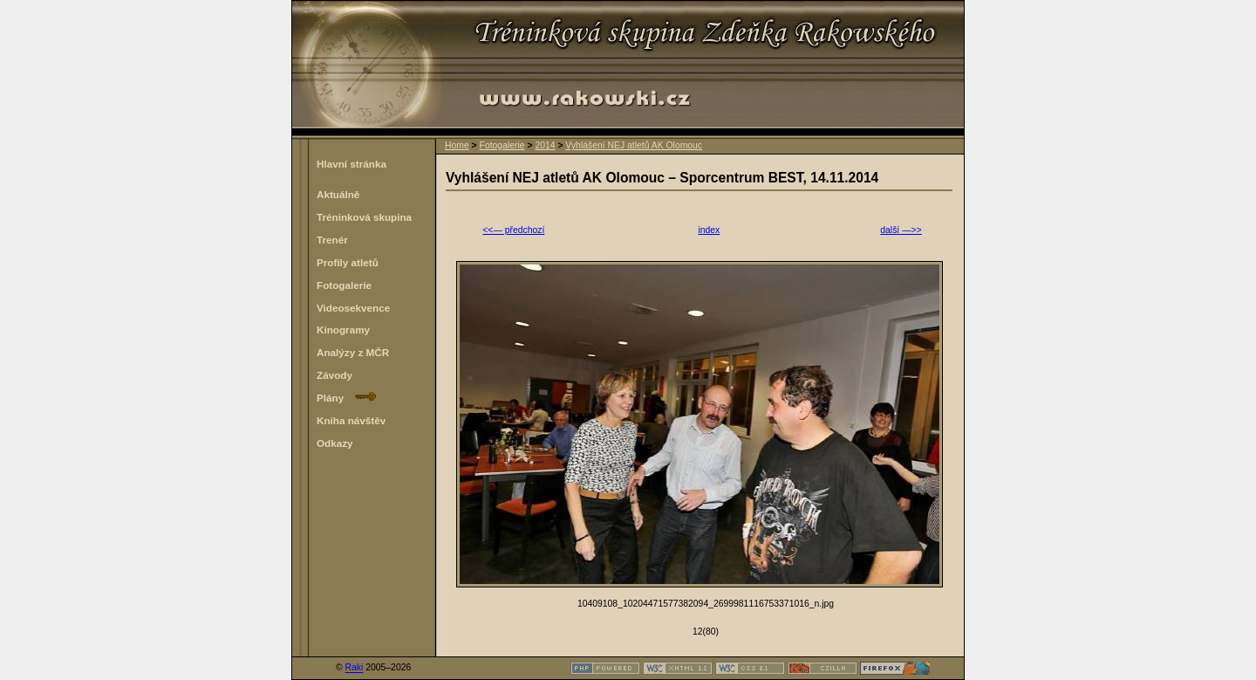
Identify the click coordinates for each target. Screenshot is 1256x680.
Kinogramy (343, 329)
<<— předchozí (513, 230)
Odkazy (335, 443)
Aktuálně (338, 194)
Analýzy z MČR (353, 352)
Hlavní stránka (351, 163)
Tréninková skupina (364, 217)
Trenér (332, 239)
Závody (334, 375)
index (709, 230)
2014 (545, 145)
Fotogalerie (502, 145)
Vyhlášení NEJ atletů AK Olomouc (633, 145)
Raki (354, 668)
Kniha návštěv (351, 420)
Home (457, 145)
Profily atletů (348, 262)
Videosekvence (353, 307)
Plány (346, 397)
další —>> (900, 230)
